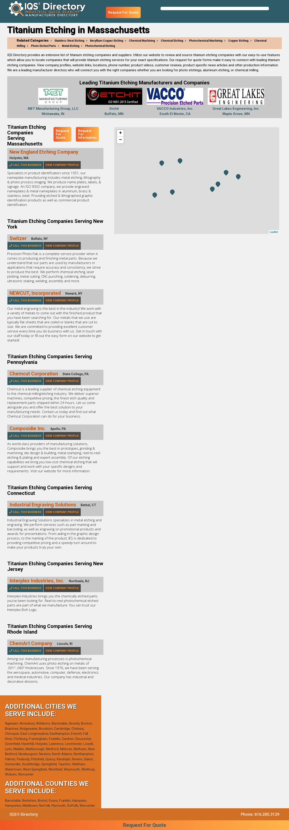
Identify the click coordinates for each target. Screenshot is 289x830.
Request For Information (87, 134)
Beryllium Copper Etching (106, 40)
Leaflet (274, 232)
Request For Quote (123, 12)
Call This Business (25, 165)
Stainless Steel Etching (69, 40)
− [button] (120, 140)
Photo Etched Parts (43, 46)
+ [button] (120, 133)
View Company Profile (62, 165)
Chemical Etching (172, 40)
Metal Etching (70, 46)
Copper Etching (238, 40)
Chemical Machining (142, 40)
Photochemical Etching (100, 46)
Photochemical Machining (205, 40)
